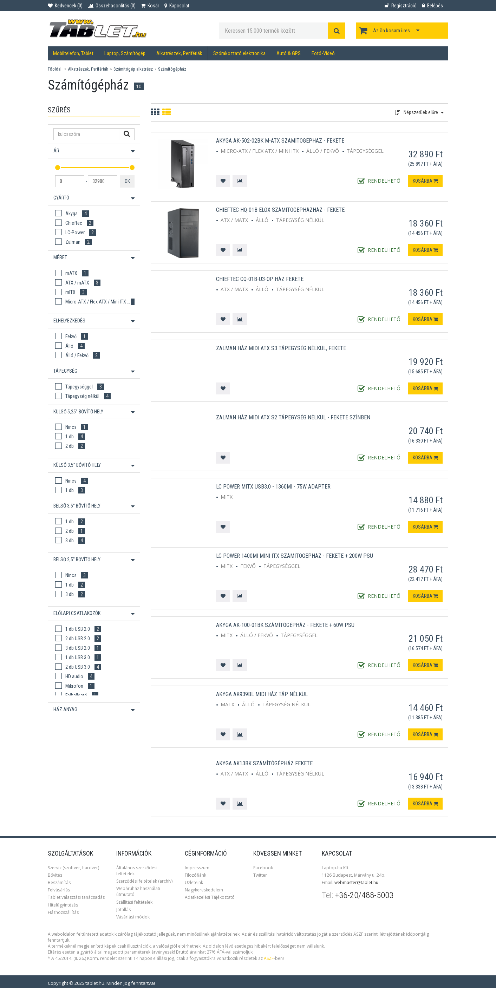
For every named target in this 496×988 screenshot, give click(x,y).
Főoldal (54, 69)
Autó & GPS (288, 53)
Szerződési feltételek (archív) (144, 881)
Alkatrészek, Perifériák (179, 53)
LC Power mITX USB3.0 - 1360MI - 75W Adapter (273, 486)
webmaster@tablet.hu (356, 882)
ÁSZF (269, 958)
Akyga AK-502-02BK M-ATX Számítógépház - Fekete (280, 140)
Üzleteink (194, 882)
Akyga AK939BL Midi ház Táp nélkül (262, 694)
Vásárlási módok (133, 917)
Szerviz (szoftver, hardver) (73, 868)
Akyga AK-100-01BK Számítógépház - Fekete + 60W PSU (285, 625)
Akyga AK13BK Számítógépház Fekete (264, 763)
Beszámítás (59, 882)
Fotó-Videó (323, 53)
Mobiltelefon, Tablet (73, 53)
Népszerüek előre (419, 112)
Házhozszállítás (63, 912)
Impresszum (197, 868)
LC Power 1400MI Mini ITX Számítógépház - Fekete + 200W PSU (294, 555)
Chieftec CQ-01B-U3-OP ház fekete (260, 279)
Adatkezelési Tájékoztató (210, 897)
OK (127, 181)
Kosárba (425, 181)
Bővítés (55, 875)
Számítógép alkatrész (133, 69)
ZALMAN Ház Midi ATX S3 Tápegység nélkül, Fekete (281, 348)
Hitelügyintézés (63, 905)
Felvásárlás (59, 890)
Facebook (263, 868)
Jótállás (123, 909)
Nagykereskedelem (204, 890)
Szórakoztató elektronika (239, 53)
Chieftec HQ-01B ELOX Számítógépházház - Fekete (280, 210)
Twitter (260, 875)
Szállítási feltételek (134, 902)
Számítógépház (172, 69)
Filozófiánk (195, 875)
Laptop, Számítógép (124, 53)
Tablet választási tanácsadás (76, 897)
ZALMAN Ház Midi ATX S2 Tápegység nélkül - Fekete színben (293, 417)
